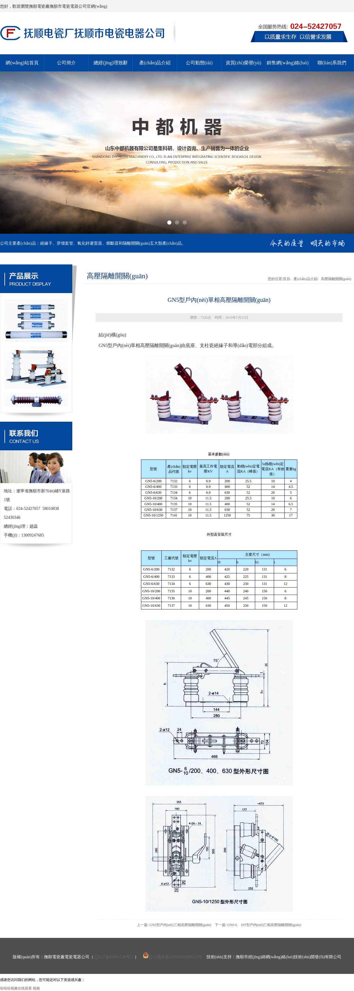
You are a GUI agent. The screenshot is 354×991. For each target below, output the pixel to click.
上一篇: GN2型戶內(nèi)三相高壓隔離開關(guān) (174, 925)
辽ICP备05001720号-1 (114, 957)
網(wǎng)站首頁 (22, 62)
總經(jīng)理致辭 (111, 62)
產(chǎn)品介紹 (155, 62)
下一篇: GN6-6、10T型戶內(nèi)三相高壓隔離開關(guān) (258, 925)
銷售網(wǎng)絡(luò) (288, 62)
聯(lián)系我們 (332, 62)
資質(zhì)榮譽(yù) (243, 62)
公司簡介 (66, 62)
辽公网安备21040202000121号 (172, 957)
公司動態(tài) (199, 62)
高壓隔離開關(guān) (336, 279)
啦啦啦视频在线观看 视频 (20, 988)
